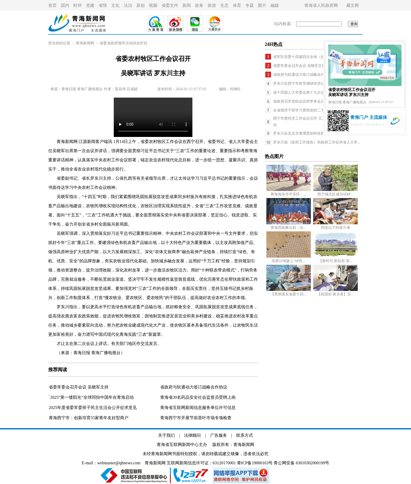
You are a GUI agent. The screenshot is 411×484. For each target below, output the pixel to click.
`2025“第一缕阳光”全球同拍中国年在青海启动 (91, 397)
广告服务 (218, 435)
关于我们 (166, 435)
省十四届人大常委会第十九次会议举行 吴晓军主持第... (317, 92)
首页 (52, 5)
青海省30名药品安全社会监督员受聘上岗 (198, 397)
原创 (140, 5)
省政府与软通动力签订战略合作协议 (193, 387)
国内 (65, 5)
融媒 (275, 5)
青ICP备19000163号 (255, 463)
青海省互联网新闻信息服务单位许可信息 (198, 407)
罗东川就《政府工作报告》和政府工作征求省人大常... (316, 142)
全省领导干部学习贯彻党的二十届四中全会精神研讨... (316, 110)
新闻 (186, 5)
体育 (237, 5)
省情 (103, 5)
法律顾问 (192, 435)
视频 (153, 5)
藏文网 (352, 5)
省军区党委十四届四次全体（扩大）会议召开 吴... (313, 57)
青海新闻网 (85, 43)
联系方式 (244, 435)
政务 (199, 5)
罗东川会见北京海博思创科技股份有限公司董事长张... (316, 133)
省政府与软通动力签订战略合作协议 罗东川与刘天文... (317, 75)
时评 (77, 5)
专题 (249, 5)
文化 (115, 5)
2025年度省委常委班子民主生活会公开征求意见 (93, 407)
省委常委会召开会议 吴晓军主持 (79, 387)
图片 (262, 5)
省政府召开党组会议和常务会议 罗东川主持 (308, 101)
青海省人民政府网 (321, 5)
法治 (128, 5)
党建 (90, 5)
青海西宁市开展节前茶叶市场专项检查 (195, 418)
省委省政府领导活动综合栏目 (123, 43)
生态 (224, 5)
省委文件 (169, 5)
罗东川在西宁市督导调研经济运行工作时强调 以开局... (317, 84)
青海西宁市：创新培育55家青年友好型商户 (88, 418)
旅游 (212, 5)
